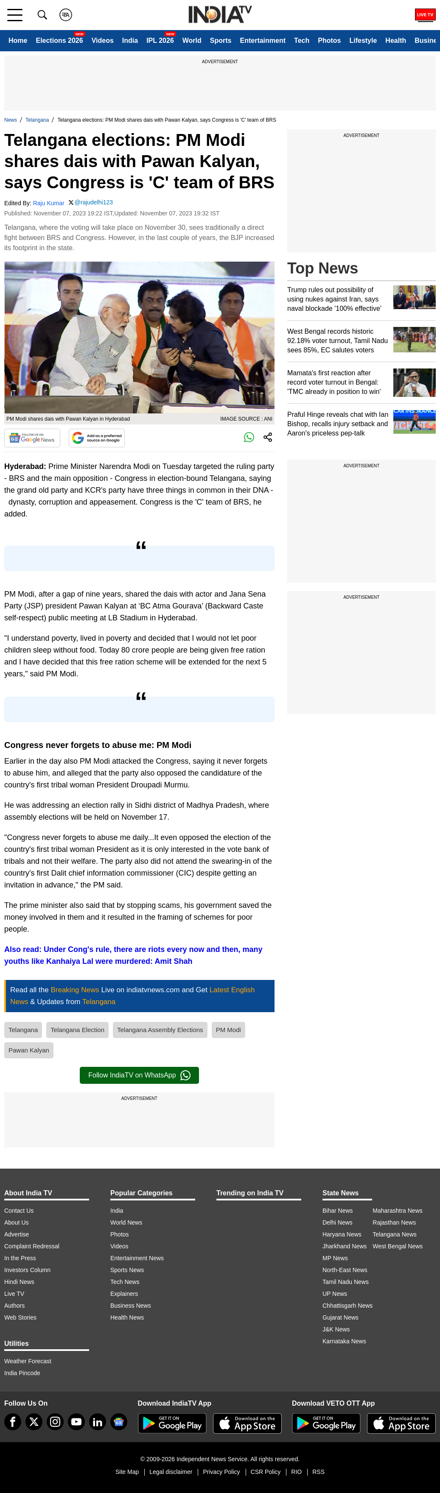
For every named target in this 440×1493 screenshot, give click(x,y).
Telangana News (395, 1234)
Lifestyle (363, 40)
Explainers (124, 1293)
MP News (335, 1258)
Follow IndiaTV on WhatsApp (139, 1075)
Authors (14, 1305)
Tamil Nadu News (345, 1281)
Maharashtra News (398, 1210)
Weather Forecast (27, 1361)
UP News (334, 1293)
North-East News (344, 1270)
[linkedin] (97, 1421)
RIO (296, 1471)
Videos (103, 40)
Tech (301, 40)
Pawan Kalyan (28, 1050)
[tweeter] (33, 1421)
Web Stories (20, 1317)
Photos (329, 40)
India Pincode (22, 1373)
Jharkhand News (344, 1246)
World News (126, 1222)
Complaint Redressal (31, 1246)
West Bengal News (398, 1246)
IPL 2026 (160, 40)
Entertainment (263, 40)
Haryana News (342, 1234)
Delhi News (337, 1222)
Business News (130, 1305)
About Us (16, 1222)
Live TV (14, 1293)
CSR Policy (266, 1471)
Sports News (127, 1270)
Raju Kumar (48, 203)
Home (17, 40)
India (130, 40)
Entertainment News (137, 1258)
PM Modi (228, 1029)
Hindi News (19, 1281)
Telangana (37, 120)
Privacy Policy (221, 1471)
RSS (318, 1471)
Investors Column (27, 1270)
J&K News (336, 1329)
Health (395, 40)
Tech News (124, 1281)
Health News (127, 1317)
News (10, 120)
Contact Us (19, 1210)
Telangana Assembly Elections (160, 1029)
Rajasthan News (394, 1222)
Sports (221, 40)
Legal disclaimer (170, 1471)
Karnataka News (344, 1341)
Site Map (127, 1471)
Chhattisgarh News (347, 1305)
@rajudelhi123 (94, 202)
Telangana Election (77, 1029)
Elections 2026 (59, 40)
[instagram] (55, 1421)
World (192, 40)
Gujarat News (340, 1317)
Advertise (16, 1234)
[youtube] (76, 1421)
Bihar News (337, 1210)
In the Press (20, 1258)
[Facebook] (12, 1421)
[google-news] (118, 1421)
